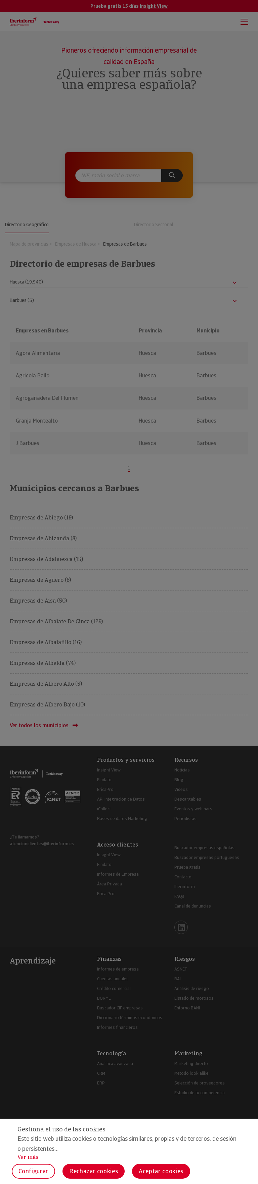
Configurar (33, 1171)
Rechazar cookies (93, 1171)
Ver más (27, 1157)
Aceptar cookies (161, 1171)
